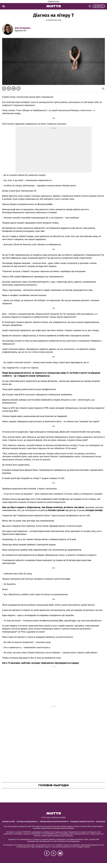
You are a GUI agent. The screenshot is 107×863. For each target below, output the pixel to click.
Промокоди (100, 821)
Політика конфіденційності (27, 821)
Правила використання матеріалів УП (54, 821)
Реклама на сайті (8, 821)
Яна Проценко (22, 28)
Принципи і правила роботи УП (82, 821)
